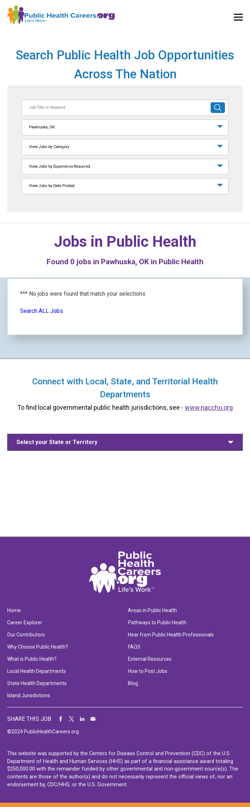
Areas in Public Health (152, 610)
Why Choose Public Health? (37, 647)
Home (14, 610)
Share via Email (93, 719)
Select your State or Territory (56, 442)
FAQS (134, 647)
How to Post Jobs (147, 671)
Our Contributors (26, 635)
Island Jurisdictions (28, 695)
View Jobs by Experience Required (59, 166)
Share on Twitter (71, 719)
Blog (133, 683)
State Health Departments (37, 683)
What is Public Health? (32, 659)
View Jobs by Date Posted (51, 185)
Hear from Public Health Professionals (171, 635)
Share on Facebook (61, 719)
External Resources (150, 659)
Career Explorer (24, 622)
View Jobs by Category (49, 146)
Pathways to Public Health (157, 622)
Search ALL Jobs (41, 310)
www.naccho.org (209, 407)
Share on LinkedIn (82, 719)
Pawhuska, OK (42, 127)
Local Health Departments (36, 671)
